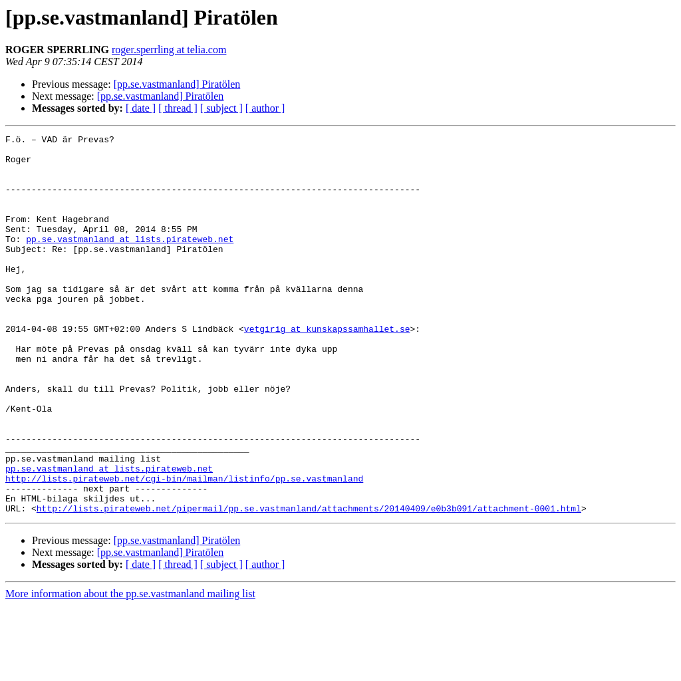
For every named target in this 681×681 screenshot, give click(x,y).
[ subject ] (221, 108)
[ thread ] (178, 108)
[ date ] (141, 108)
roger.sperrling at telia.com (169, 49)
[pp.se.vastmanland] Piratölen (177, 84)
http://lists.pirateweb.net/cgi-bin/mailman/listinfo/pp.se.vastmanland (184, 548)
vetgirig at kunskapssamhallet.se (327, 368)
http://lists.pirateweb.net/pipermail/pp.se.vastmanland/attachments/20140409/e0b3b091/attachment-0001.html (309, 584)
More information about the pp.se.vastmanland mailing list (130, 669)
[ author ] (265, 108)
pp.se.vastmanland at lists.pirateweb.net (129, 261)
